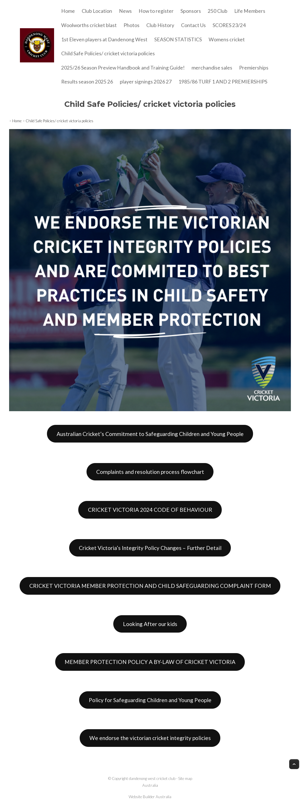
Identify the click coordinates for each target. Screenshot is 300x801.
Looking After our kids (150, 624)
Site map (185, 778)
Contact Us (193, 25)
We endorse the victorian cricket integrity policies (150, 738)
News (125, 11)
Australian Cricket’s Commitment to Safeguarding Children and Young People (150, 434)
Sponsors (190, 11)
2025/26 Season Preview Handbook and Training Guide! (123, 68)
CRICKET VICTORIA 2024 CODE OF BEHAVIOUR (150, 509)
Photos (131, 25)
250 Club (217, 11)
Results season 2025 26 (87, 82)
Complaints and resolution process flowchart (150, 471)
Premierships (253, 68)
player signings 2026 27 (146, 82)
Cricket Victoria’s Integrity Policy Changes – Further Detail (150, 548)
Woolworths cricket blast (89, 25)
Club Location (97, 11)
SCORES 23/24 (229, 25)
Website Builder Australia (150, 796)
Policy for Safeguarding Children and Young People (150, 700)
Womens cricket (227, 39)
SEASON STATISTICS (178, 39)
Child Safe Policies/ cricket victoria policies (108, 53)
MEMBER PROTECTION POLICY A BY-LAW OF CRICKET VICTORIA (150, 662)
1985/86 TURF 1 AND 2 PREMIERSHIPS (222, 82)
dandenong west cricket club (152, 778)
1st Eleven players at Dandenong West (104, 39)
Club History (160, 25)
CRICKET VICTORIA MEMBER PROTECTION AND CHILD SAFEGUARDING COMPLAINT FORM (150, 585)
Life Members (249, 11)
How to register (156, 11)
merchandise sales (212, 68)
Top (294, 764)
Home (68, 11)
